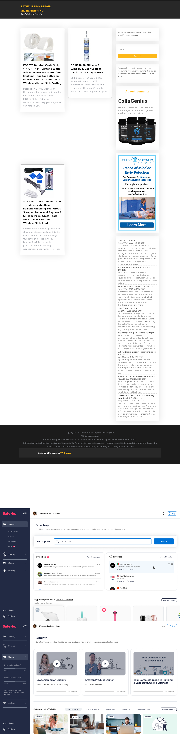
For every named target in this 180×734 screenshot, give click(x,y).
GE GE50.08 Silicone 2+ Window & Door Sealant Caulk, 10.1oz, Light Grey (87, 69)
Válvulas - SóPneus (126, 240)
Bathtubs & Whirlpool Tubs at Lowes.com (136, 286)
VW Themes (65, 453)
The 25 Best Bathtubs (127, 308)
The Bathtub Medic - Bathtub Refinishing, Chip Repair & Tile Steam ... (136, 396)
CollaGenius (133, 101)
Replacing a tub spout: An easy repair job (136, 332)
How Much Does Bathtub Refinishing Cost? (136, 376)
